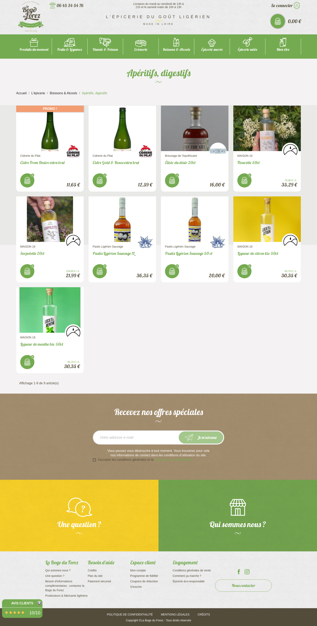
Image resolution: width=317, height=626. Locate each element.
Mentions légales (175, 614)
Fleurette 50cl (248, 162)
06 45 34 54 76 (70, 5)
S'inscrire (136, 586)
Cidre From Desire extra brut (42, 162)
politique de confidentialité (173, 459)
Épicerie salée (247, 49)
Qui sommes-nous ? (58, 570)
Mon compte (138, 570)
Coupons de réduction (144, 581)
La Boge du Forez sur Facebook (238, 571)
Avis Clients (22, 603)
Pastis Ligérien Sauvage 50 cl (188, 253)
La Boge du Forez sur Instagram (247, 571)
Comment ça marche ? (187, 575)
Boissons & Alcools (176, 49)
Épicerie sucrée (212, 49)
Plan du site (95, 575)
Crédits (92, 570)
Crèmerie (140, 49)
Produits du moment (34, 49)
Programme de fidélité (144, 575)
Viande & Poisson (105, 49)
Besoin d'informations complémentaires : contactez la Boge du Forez (64, 586)
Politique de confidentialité (130, 614)
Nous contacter (243, 585)
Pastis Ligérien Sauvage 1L (113, 253)
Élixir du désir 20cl (180, 162)
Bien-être (283, 49)
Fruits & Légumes (69, 49)
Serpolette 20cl (32, 253)
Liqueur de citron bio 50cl (257, 253)
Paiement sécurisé (99, 581)
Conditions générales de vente (192, 570)
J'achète (27, 180)
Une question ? (54, 575)
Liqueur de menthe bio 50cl (41, 344)
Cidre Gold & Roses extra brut (116, 162)
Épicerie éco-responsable (189, 581)
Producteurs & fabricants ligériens (66, 595)
